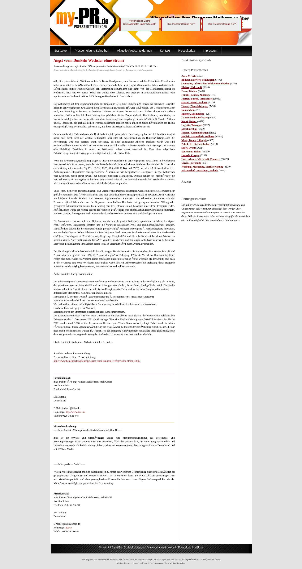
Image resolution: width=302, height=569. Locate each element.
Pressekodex (186, 50)
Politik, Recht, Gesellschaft (195, 144)
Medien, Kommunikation (194, 132)
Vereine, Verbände (191, 162)
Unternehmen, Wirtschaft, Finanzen (200, 159)
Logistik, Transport (191, 125)
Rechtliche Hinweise (134, 547)
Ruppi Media (184, 547)
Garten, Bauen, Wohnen (194, 102)
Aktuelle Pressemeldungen (134, 50)
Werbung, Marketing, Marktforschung (202, 166)
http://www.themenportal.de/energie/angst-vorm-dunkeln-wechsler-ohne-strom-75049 (96, 360)
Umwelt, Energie (190, 155)
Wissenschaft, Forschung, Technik (199, 170)
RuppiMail (117, 547)
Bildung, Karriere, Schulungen (198, 79)
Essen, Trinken (189, 91)
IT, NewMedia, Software (194, 117)
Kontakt (165, 50)
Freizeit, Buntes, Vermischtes (196, 98)
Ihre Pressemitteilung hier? (181, 24)
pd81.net (198, 547)
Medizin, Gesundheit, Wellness (197, 136)
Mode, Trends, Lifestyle (194, 140)
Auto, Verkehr (189, 76)
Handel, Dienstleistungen (194, 106)
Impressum (210, 50)
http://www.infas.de (76, 411)
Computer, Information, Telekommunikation (205, 83)
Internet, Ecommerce (192, 113)
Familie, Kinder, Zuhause (195, 94)
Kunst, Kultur (189, 121)
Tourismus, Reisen (191, 151)
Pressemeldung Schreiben (92, 50)
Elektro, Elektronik (191, 87)
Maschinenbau (189, 128)
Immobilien (187, 110)
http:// (69, 527)
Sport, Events (188, 147)
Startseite (60, 50)
